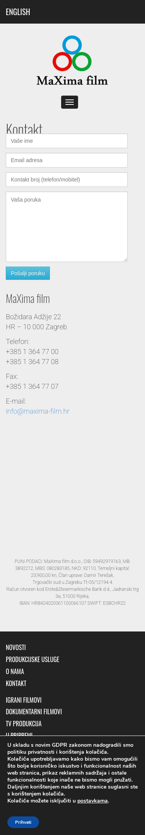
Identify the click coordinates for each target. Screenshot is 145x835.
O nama (15, 671)
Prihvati (23, 822)
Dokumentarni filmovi (34, 711)
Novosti (16, 647)
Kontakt (16, 683)
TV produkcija (24, 723)
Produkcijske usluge (32, 659)
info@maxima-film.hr (37, 411)
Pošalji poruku (28, 273)
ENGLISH (18, 11)
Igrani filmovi (24, 700)
